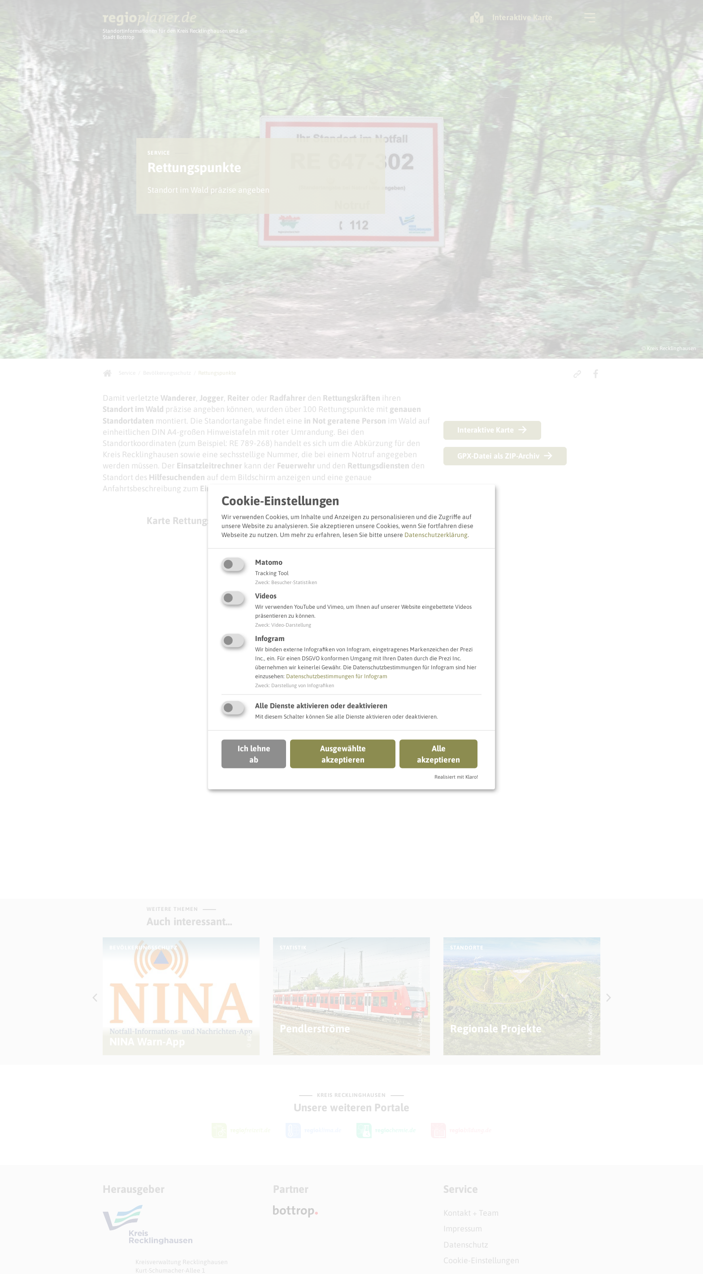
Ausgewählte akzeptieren (343, 753)
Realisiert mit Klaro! (456, 777)
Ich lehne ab (254, 753)
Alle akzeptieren (438, 753)
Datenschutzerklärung (436, 534)
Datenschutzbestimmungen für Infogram (336, 676)
